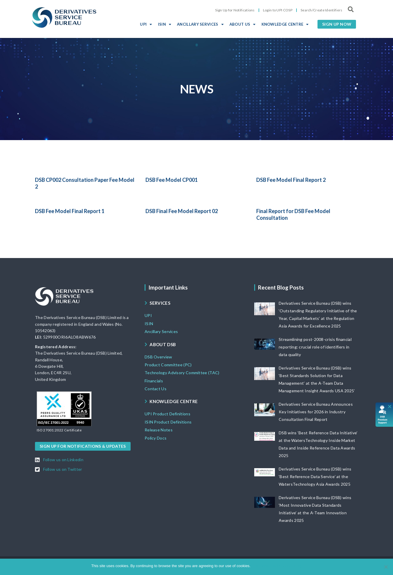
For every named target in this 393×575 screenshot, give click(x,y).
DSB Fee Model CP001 (171, 180)
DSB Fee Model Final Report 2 (291, 180)
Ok (255, 566)
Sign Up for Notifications (235, 10)
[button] (336, 24)
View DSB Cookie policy (281, 566)
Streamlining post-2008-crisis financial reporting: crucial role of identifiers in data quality (315, 347)
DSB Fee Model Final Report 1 (69, 211)
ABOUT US (242, 24)
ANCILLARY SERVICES (200, 24)
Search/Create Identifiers (322, 10)
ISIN (164, 24)
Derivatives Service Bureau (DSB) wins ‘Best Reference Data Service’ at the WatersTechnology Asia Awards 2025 (315, 476)
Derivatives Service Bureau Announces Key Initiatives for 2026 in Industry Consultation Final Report (316, 412)
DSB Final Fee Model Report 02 (181, 211)
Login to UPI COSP (277, 10)
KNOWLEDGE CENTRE (285, 24)
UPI (146, 24)
